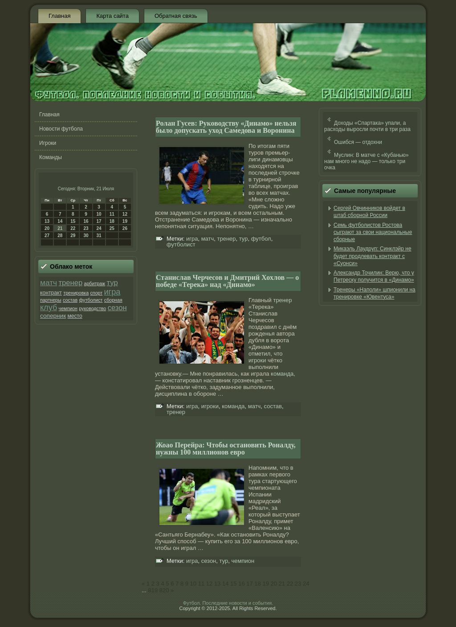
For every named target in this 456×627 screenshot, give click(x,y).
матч (48, 282)
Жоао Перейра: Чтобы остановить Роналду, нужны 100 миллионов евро (226, 448)
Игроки (47, 143)
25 (112, 228)
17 (99, 221)
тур (112, 283)
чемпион (68, 308)
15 (72, 221)
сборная (113, 300)
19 (124, 221)
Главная (59, 15)
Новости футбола (61, 129)
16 (85, 221)
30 (85, 235)
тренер (70, 283)
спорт (96, 292)
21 (59, 228)
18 (112, 221)
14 (59, 221)
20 (47, 228)
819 (153, 590)
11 (112, 214)
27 (47, 235)
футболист (90, 300)
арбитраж (94, 283)
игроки (257, 360)
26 (124, 228)
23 (85, 228)
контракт (51, 293)
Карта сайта (112, 15)
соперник (53, 315)
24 (99, 228)
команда (282, 373)
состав (70, 300)
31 (99, 235)
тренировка (76, 292)
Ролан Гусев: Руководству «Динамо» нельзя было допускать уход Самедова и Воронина (226, 126)
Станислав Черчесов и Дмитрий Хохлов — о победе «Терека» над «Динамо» (227, 281)
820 (164, 590)
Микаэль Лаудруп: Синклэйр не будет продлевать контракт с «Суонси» (372, 256)
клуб (48, 307)
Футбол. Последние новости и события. (228, 603)
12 (124, 214)
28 (59, 235)
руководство (92, 308)
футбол (261, 238)
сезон (117, 307)
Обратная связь (176, 15)
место (74, 316)
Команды (50, 157)
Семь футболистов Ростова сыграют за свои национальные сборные (373, 232)
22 (72, 228)
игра (112, 291)
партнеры (50, 300)
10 (99, 214)
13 (47, 221)
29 (72, 235)
